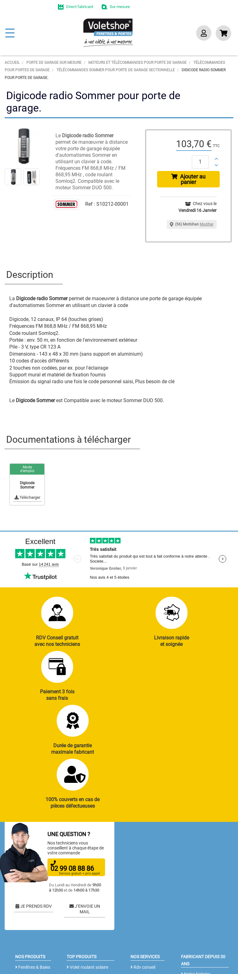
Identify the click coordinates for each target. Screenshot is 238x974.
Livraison (140, 920)
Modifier (207, 224)
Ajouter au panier (188, 179)
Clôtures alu (28, 920)
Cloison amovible (84, 927)
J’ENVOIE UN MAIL (84, 811)
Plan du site (14, 966)
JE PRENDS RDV (33, 808)
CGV (103, 956)
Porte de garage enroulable (83, 890)
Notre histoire (195, 876)
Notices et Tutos (147, 877)
